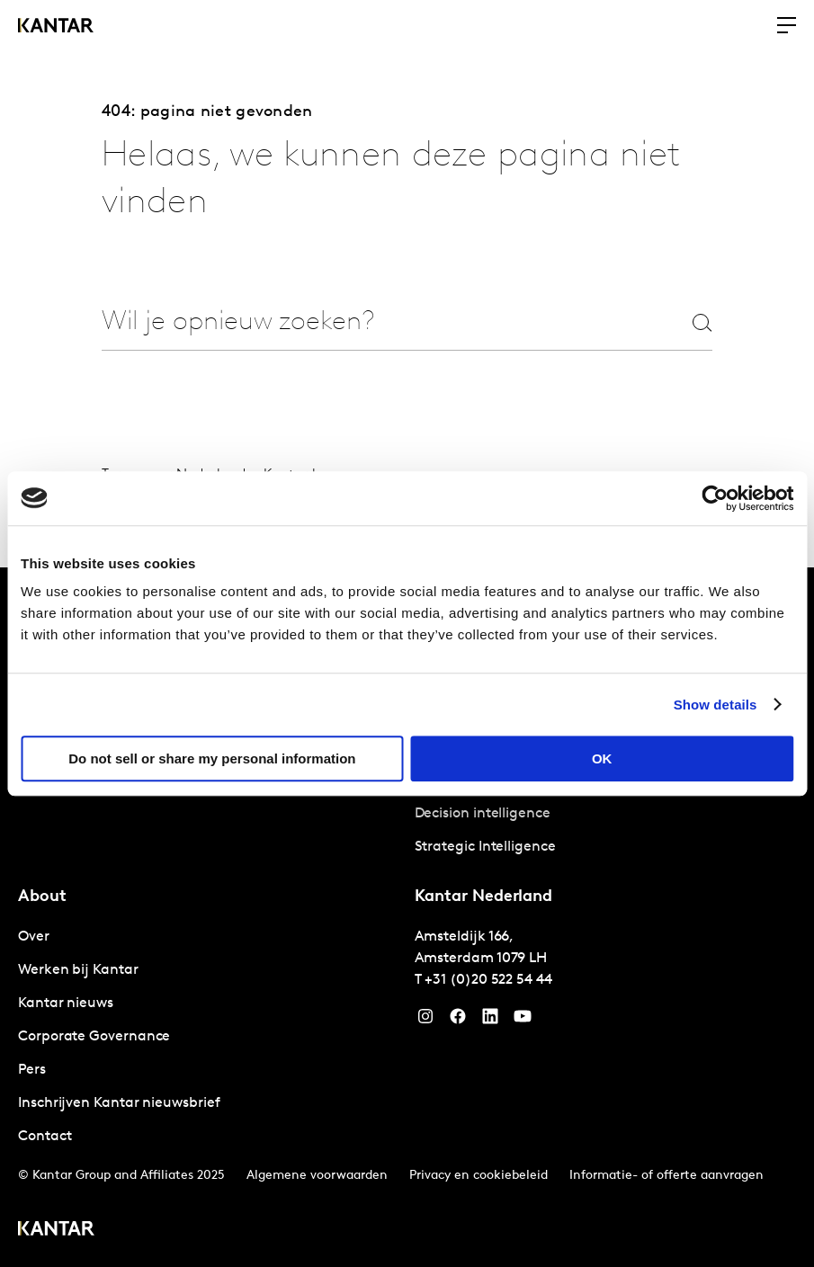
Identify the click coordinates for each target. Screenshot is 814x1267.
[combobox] (369, 322)
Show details (715, 704)
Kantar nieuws (65, 1003)
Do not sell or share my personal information (211, 758)
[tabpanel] (606, 814)
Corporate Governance (94, 1037)
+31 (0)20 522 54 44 (488, 980)
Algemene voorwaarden (317, 1175)
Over (33, 937)
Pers (32, 1070)
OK (602, 758)
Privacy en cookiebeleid (478, 1175)
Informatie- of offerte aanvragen (666, 1175)
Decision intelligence (482, 814)
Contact (44, 1136)
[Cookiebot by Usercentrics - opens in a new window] (714, 498)
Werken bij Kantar (78, 970)
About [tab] (42, 897)
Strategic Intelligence (485, 847)
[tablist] (407, 917)
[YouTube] (490, 1020)
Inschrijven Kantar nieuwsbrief (119, 1103)
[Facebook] (458, 1020)
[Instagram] (425, 1020)
